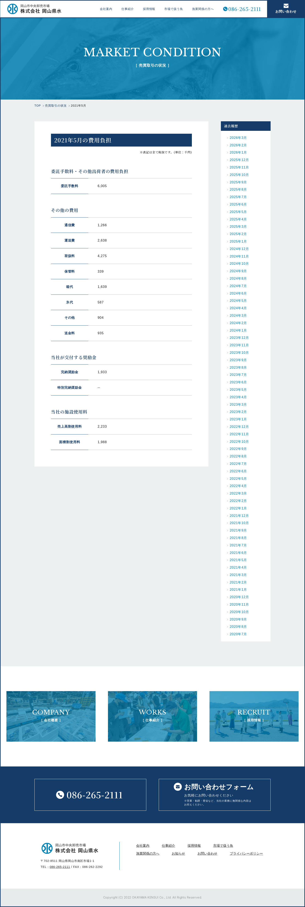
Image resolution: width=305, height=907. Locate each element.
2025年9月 (238, 182)
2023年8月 (238, 367)
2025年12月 (239, 160)
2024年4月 (238, 308)
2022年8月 (238, 456)
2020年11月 (239, 604)
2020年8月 (238, 626)
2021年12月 (239, 515)
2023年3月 (238, 404)
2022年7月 (238, 464)
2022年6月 (238, 471)
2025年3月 (238, 226)
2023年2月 (238, 412)
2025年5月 (238, 212)
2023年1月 (238, 419)
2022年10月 (239, 441)
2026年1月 (238, 152)
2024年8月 (238, 278)
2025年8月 (238, 189)
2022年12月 (239, 426)
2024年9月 (238, 271)
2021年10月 (239, 523)
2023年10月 (239, 352)
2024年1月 (238, 330)
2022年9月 (238, 449)
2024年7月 (238, 286)
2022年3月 (238, 493)
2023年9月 (238, 360)
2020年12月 (239, 597)
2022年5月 (238, 478)
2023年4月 (238, 397)
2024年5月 (238, 300)
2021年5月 (238, 560)
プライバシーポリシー (246, 853)
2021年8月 (238, 538)
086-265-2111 (244, 9)
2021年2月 (238, 582)
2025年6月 (238, 204)
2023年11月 (239, 345)
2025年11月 (239, 167)
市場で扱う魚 (173, 9)
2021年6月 (238, 553)
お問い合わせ (285, 8)
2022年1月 (238, 508)
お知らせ (178, 853)
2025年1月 (238, 241)
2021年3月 (238, 575)
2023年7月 (238, 375)
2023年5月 (238, 389)
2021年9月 (238, 530)
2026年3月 (238, 138)
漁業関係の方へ (202, 9)
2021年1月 (238, 589)
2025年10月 (239, 175)
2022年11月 (239, 434)
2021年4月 (238, 567)
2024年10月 (239, 263)
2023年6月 (238, 382)
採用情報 (148, 9)
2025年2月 (238, 234)
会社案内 (105, 9)
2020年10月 (239, 612)
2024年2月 (238, 323)
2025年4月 (238, 219)
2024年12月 (239, 249)
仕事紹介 (127, 9)
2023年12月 (239, 337)
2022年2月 (238, 501)
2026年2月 (238, 145)
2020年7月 (238, 634)
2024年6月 (238, 293)
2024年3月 (238, 315)
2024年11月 (239, 256)
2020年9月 (238, 619)
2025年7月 (238, 197)
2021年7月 (238, 545)
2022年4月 (238, 486)
